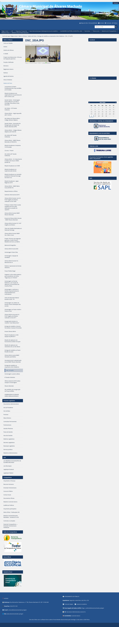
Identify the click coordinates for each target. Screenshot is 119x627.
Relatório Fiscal (6, 32)
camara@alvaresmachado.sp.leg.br (17, 610)
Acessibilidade (93, 23)
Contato (102, 23)
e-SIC (12, 31)
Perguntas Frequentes (21, 31)
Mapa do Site (84, 23)
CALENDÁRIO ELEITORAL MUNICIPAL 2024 (71, 31)
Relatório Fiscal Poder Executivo (20, 32)
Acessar (116, 3)
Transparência (8, 477)
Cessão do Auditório (81, 604)
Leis (5, 457)
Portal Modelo (57, 619)
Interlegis (73, 619)
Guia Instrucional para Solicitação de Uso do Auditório (43, 31)
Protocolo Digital (68, 604)
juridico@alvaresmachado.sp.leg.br (95, 608)
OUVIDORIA (67, 616)
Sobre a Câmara (22, 36)
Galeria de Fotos (32, 36)
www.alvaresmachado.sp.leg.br (15, 614)
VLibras (115, 23)
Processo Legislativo (9, 400)
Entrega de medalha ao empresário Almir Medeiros (50, 36)
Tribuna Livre (95, 31)
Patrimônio (87, 31)
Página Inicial (5, 31)
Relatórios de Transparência (109, 31)
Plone (87, 619)
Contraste (108, 23)
